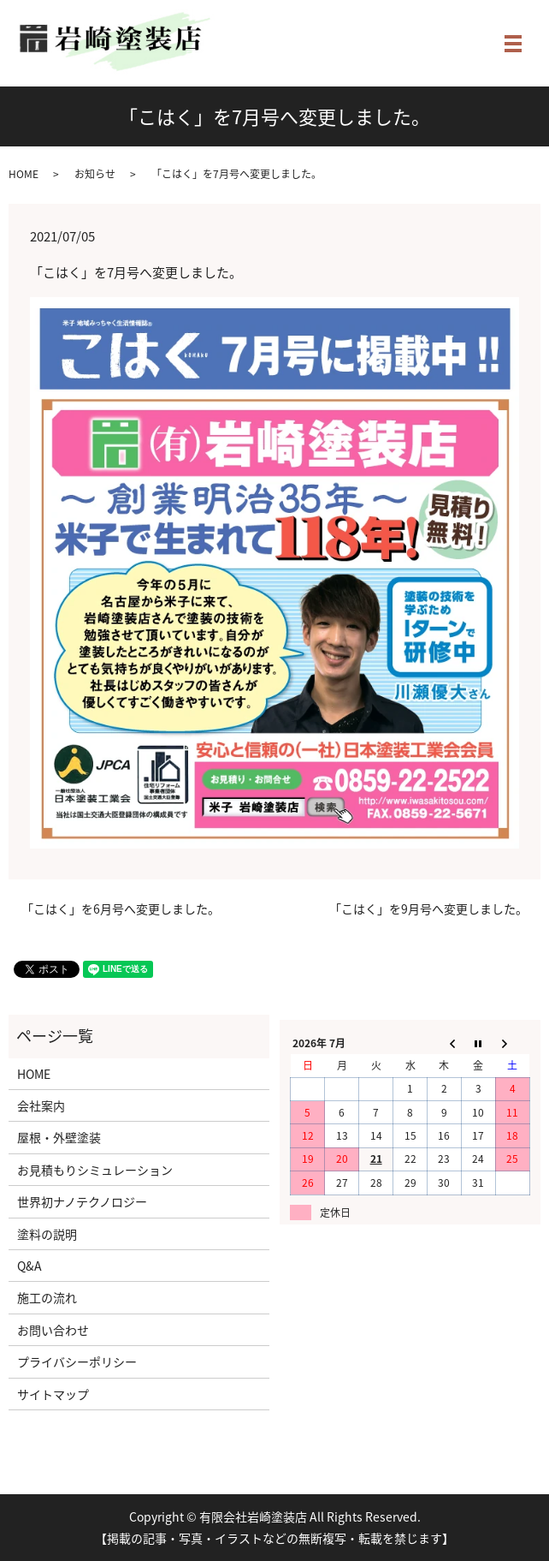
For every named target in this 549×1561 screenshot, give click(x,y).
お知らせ (94, 174)
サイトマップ (53, 1394)
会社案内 (41, 1105)
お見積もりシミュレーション (95, 1169)
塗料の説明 (47, 1233)
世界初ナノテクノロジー (82, 1201)
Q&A (29, 1265)
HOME (23, 174)
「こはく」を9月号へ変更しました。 (428, 909)
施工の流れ (47, 1297)
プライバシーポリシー (77, 1361)
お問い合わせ (53, 1329)
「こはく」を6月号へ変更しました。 (120, 909)
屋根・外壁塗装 (59, 1137)
